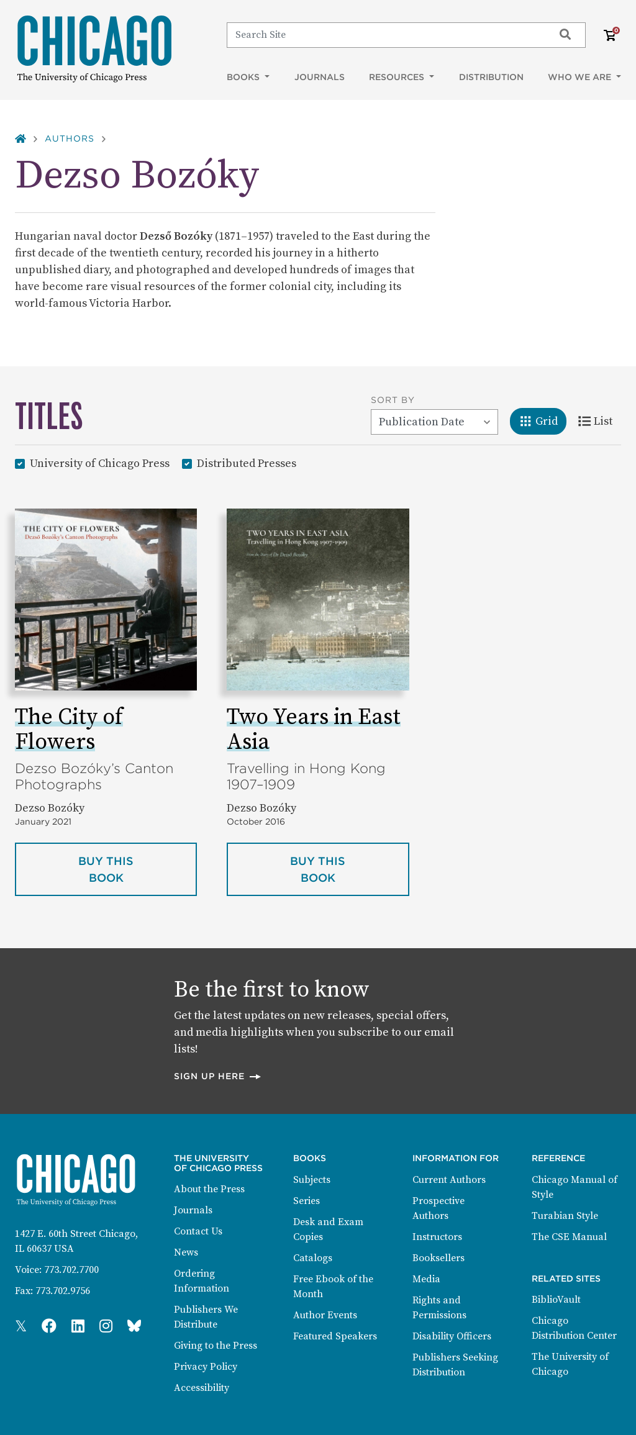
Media (426, 1279)
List (600, 420)
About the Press (209, 1189)
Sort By (393, 399)
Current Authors (449, 1180)
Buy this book (137, 869)
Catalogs (312, 1258)
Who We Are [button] (581, 77)
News (186, 1252)
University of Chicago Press (100, 463)
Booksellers (438, 1258)
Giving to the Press (215, 1345)
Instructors (437, 1237)
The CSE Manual (569, 1237)
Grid (542, 420)
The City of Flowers (69, 730)
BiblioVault (556, 1299)
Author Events (325, 1315)
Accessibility (201, 1388)
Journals (319, 77)
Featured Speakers (335, 1336)
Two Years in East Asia (314, 730)
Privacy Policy (205, 1366)
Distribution (491, 77)
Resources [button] (398, 77)
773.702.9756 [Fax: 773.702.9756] (62, 1291)
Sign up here (218, 1076)
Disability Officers (451, 1336)
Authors (69, 138)
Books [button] (244, 77)
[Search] (384, 35)
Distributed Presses (246, 463)
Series (306, 1201)
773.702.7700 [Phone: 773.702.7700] (71, 1270)
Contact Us (198, 1231)
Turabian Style (565, 1216)
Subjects (311, 1180)
